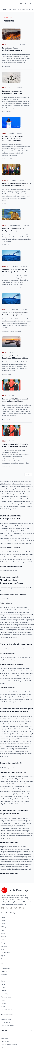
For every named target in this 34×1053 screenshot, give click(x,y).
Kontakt (3, 1035)
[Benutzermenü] (30, 3)
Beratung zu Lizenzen (7, 1025)
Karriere (3, 990)
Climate (3, 936)
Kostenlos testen (6, 1019)
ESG (2, 940)
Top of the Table (6, 997)
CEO (2, 930)
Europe (3, 943)
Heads (3, 1000)
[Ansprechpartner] (26, 3)
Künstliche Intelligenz (7, 1010)
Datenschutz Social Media (9, 1044)
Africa (3, 917)
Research (4, 946)
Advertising (4, 994)
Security (3, 949)
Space (3, 956)
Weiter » (28, 474)
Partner (3, 1003)
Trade (3, 959)
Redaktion (4, 971)
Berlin (3, 924)
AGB (2, 1047)
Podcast (3, 987)
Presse (3, 978)
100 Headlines (5, 952)
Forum (3, 981)
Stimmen (4, 974)
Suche (3, 1006)
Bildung (3, 927)
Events (3, 984)
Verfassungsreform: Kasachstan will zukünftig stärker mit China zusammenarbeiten (13, 138)
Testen (21, 3)
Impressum (4, 1038)
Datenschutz (5, 1041)
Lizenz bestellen (6, 1022)
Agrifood (4, 920)
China (3, 933)
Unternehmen (5, 968)
